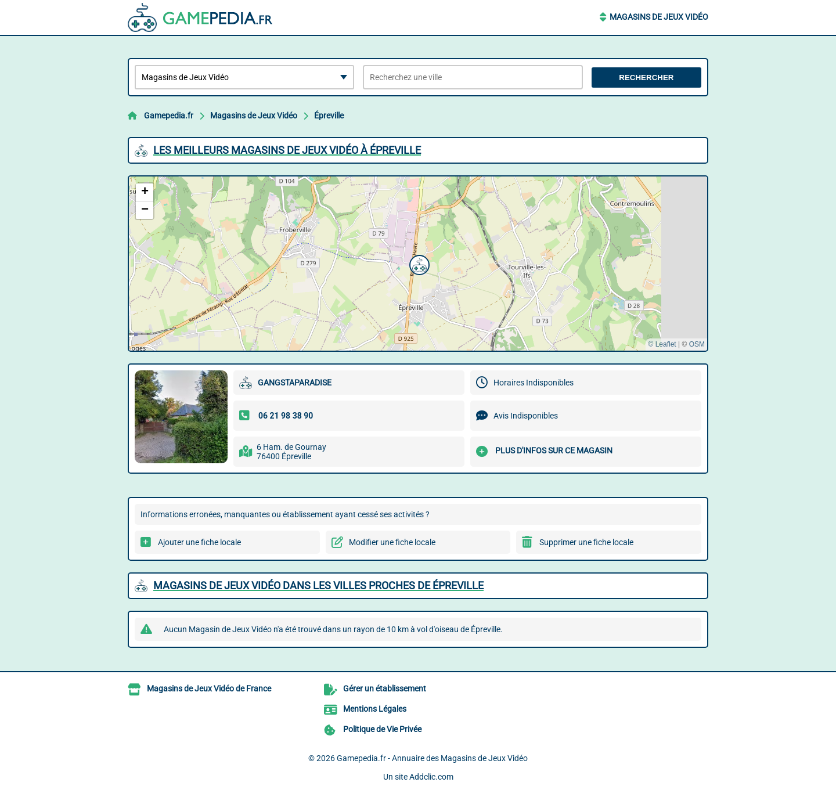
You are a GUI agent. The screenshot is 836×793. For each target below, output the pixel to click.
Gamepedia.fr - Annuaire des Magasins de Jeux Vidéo (432, 758)
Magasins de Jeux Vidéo (659, 16)
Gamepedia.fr (168, 115)
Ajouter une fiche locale (199, 542)
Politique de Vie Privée (382, 729)
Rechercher (646, 77)
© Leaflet (662, 344)
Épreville (329, 115)
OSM (697, 344)
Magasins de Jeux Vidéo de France (209, 688)
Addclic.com (431, 776)
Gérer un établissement (384, 688)
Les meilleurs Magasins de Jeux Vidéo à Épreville (287, 150)
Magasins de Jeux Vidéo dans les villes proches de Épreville (318, 585)
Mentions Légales (374, 708)
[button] (418, 263)
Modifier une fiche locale (392, 542)
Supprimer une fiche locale (586, 542)
